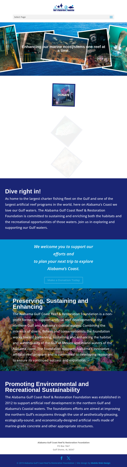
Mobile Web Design (100, 463)
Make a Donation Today (63, 280)
